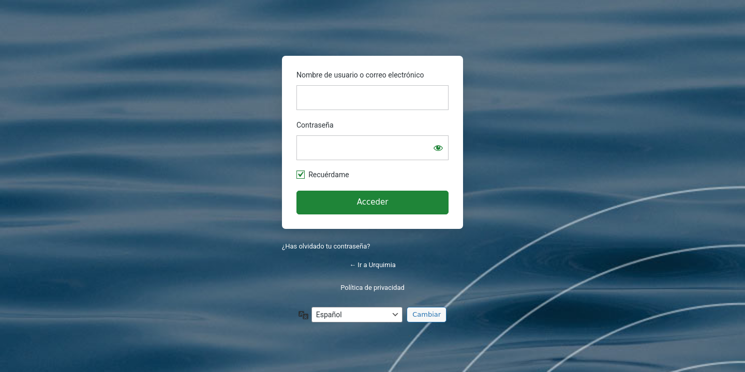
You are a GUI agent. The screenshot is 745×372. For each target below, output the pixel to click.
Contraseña (315, 125)
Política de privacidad (372, 287)
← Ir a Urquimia (372, 265)
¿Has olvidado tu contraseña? (326, 246)
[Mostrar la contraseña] (438, 147)
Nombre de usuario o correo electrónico (360, 75)
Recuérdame (328, 175)
